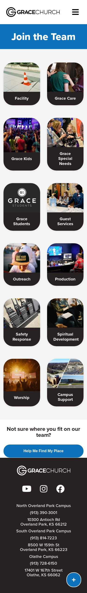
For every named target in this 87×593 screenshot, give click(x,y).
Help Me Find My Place (43, 451)
